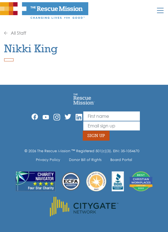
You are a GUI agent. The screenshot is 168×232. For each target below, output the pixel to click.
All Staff (15, 33)
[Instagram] (56, 117)
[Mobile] (160, 10)
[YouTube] (45, 116)
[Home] (84, 99)
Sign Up (96, 135)
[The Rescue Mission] (44, 10)
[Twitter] (67, 116)
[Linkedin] (78, 117)
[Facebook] (34, 116)
